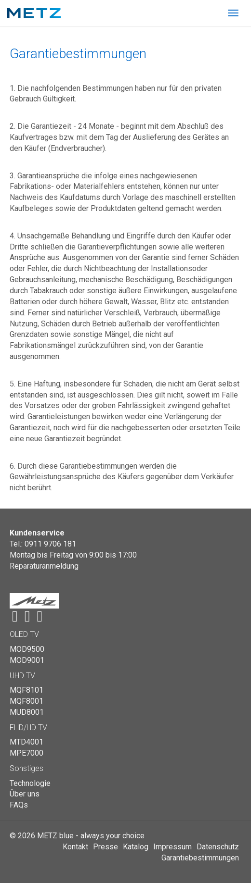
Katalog (135, 846)
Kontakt (75, 846)
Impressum (172, 846)
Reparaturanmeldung (44, 566)
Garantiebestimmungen (200, 857)
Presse (105, 846)
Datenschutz (218, 846)
